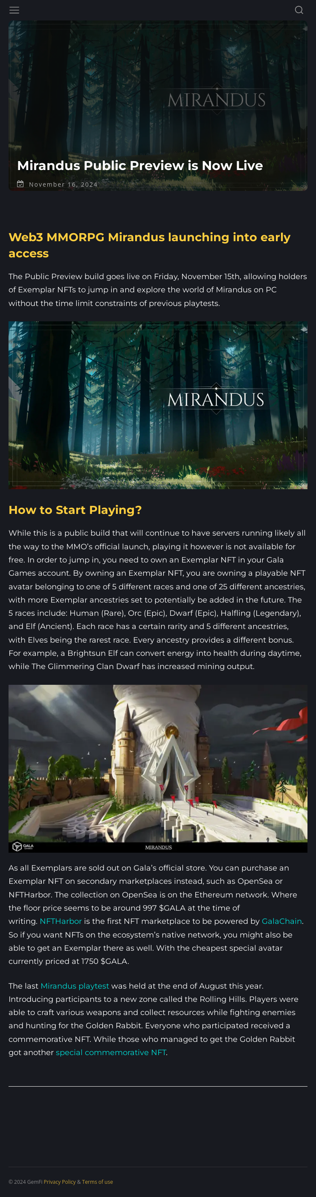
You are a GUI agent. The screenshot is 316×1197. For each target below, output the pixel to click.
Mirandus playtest (75, 986)
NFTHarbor (61, 921)
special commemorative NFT (111, 1052)
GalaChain (282, 921)
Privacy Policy (60, 1181)
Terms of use (97, 1181)
